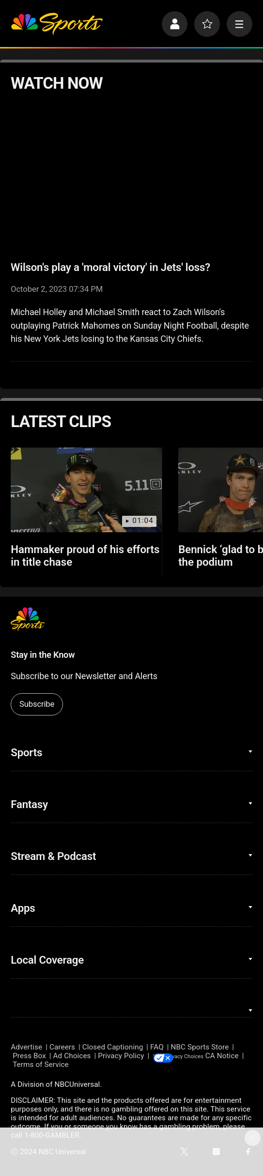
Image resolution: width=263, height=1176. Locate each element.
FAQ (157, 1047)
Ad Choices (72, 1055)
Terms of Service (79, 1065)
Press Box (29, 1055)
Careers (62, 1047)
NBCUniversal (77, 1085)
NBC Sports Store (200, 1047)
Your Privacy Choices (210, 1055)
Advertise (26, 1047)
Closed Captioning (112, 1047)
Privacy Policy (121, 1055)
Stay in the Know (43, 655)
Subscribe (36, 704)
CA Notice (27, 1065)
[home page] (56, 24)
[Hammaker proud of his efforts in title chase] (86, 489)
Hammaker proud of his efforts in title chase (85, 555)
